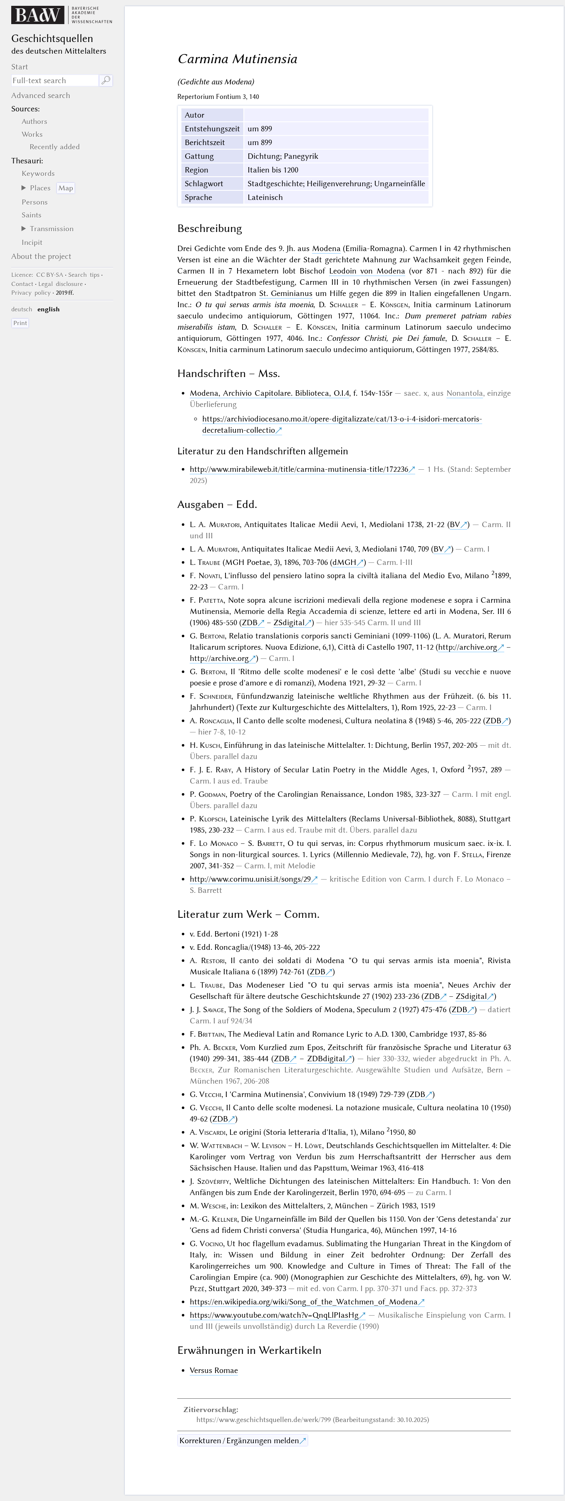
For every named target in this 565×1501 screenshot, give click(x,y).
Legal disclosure (60, 284)
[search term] (55, 80)
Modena (326, 248)
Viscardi (212, 1132)
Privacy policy (31, 292)
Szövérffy (213, 1181)
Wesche (213, 1205)
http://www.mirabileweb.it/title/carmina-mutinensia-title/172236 (299, 469)
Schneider (215, 696)
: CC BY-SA (37, 275)
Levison (274, 1145)
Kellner (224, 1219)
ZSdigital (289, 622)
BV (455, 524)
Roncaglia (216, 720)
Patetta (210, 600)
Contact (22, 284)
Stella (472, 854)
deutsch (21, 309)
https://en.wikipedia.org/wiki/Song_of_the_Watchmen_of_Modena (304, 1301)
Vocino (211, 1243)
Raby (223, 769)
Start (19, 66)
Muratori (224, 524)
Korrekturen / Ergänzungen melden (239, 1440)
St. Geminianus (285, 293)
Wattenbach (221, 1145)
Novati (209, 575)
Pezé (197, 1288)
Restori (213, 960)
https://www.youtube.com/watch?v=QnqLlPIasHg (274, 1315)
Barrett (270, 843)
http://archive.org (467, 647)
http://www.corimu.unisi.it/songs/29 (250, 879)
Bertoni (212, 636)
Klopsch (212, 818)
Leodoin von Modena (367, 271)
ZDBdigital (326, 1058)
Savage (213, 1009)
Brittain (211, 1034)
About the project (41, 256)
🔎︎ (106, 80)
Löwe (313, 1145)
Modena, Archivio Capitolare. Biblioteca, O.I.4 (269, 393)
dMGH (344, 562)
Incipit (32, 242)
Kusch (210, 745)
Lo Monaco (218, 843)
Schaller (344, 304)
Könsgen (394, 304)
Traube (209, 562)
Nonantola (464, 393)
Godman (212, 794)
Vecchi (210, 1094)
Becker (224, 1047)
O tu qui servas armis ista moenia (254, 304)
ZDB (250, 622)
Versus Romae (214, 1370)
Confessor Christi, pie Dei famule (386, 338)
